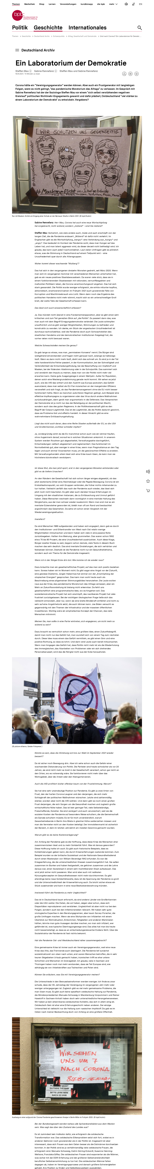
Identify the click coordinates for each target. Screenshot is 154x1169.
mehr (113, 4)
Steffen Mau (23, 71)
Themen (15, 36)
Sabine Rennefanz (45, 71)
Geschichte (26, 36)
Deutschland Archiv (42, 36)
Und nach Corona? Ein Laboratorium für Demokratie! (121, 36)
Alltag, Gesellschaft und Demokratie (82, 36)
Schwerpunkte (58, 36)
